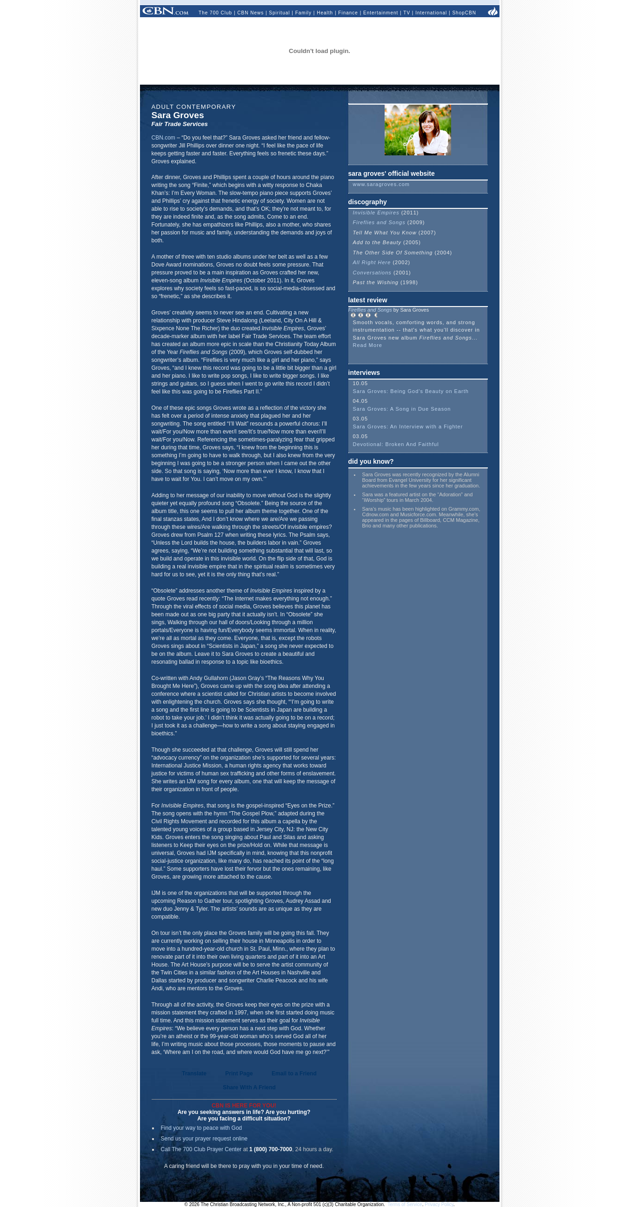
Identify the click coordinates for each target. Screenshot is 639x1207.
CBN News (250, 12)
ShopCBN (464, 12)
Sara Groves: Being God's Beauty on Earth (411, 391)
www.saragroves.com (381, 184)
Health (325, 12)
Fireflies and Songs (379, 222)
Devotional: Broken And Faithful (396, 444)
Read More (367, 345)
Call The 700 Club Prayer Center (201, 1149)
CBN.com (163, 137)
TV (406, 12)
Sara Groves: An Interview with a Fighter (408, 426)
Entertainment (380, 12)
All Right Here (373, 262)
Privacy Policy (439, 1204)
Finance (348, 12)
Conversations (373, 272)
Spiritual (279, 12)
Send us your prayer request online (204, 1138)
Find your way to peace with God (201, 1128)
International (431, 12)
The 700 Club (215, 12)
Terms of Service (404, 1204)
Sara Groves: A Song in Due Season (402, 409)
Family (303, 12)
